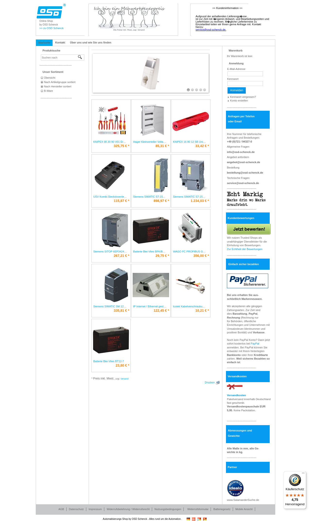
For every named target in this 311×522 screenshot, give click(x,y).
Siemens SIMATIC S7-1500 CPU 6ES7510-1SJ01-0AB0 (206, 196)
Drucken (210, 382)
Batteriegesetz (221, 509)
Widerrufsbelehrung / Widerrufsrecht (128, 509)
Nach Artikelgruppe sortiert (60, 82)
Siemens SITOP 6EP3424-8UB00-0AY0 (116, 251)
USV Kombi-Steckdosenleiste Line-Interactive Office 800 (126, 196)
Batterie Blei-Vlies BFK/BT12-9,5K (153, 251)
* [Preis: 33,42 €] (202, 146)
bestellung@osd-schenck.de (245, 172)
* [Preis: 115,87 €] (121, 201)
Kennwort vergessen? (243, 96)
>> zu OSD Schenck (51, 28)
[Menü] (303, 474)
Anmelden (236, 90)
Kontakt (60, 42)
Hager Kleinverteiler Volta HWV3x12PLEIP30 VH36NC (165, 141)
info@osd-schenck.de (241, 152)
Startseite (44, 42)
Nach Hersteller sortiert (57, 86)
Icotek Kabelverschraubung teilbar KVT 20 (198, 306)
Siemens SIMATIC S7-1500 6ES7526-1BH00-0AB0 (163, 196)
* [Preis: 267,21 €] (121, 256)
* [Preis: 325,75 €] (121, 146)
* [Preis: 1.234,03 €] (199, 201)
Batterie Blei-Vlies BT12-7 (108, 361)
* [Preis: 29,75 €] (162, 256)
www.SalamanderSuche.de (243, 499)
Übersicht (49, 77)
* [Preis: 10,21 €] (202, 310)
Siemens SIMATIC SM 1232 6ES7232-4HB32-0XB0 (124, 306)
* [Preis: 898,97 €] (161, 201)
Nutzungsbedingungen (168, 509)
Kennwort (232, 78)
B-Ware (48, 90)
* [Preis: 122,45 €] (161, 310)
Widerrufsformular (197, 509)
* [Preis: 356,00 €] (201, 256)
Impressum (95, 509)
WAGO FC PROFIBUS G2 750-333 (194, 251)
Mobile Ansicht (244, 509)
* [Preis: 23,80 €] (122, 365)
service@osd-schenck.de (243, 183)
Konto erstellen (239, 100)
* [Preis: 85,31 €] (162, 146)
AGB (61, 509)
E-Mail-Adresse (236, 68)
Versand (125, 379)
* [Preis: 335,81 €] (121, 310)
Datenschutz (76, 509)
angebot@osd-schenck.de (243, 162)
